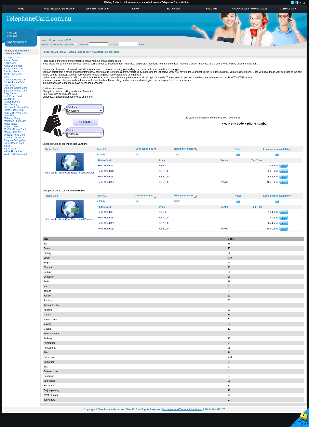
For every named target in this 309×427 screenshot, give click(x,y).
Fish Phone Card (13, 96)
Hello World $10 (106, 171)
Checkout (12, 35)
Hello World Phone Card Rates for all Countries (69, 172)
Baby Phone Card (13, 68)
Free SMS (211, 8)
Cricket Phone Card (14, 82)
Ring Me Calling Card (15, 140)
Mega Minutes (11, 126)
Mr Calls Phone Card (15, 129)
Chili (6, 77)
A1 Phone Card (12, 57)
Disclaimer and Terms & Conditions (182, 409)
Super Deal (10, 148)
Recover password (17, 41)
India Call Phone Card (15, 112)
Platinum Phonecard (14, 137)
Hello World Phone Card (16, 107)
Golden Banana (12, 101)
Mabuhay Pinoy (12, 118)
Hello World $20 (106, 176)
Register (45, 44)
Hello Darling (11, 104)
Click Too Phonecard (15, 79)
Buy (10, 50)
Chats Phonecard (13, 74)
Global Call (10, 99)
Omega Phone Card (14, 134)
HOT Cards (173, 8)
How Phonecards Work (58, 8)
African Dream (11, 60)
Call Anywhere (11, 71)
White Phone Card (13, 151)
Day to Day (10, 85)
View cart (12, 32)
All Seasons (10, 63)
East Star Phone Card (15, 90)
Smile (7, 146)
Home (21, 8)
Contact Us (287, 8)
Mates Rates (10, 123)
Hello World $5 (105, 165)
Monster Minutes (12, 132)
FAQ (134, 8)
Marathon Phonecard (15, 121)
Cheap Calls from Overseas (249, 8)
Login (141, 44)
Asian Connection (13, 65)
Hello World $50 (106, 182)
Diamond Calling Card (15, 88)
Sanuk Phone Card (14, 143)
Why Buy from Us (96, 8)
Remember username (63, 44)
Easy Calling (10, 93)
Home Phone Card (13, 110)
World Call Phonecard (15, 154)
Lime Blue (9, 115)
